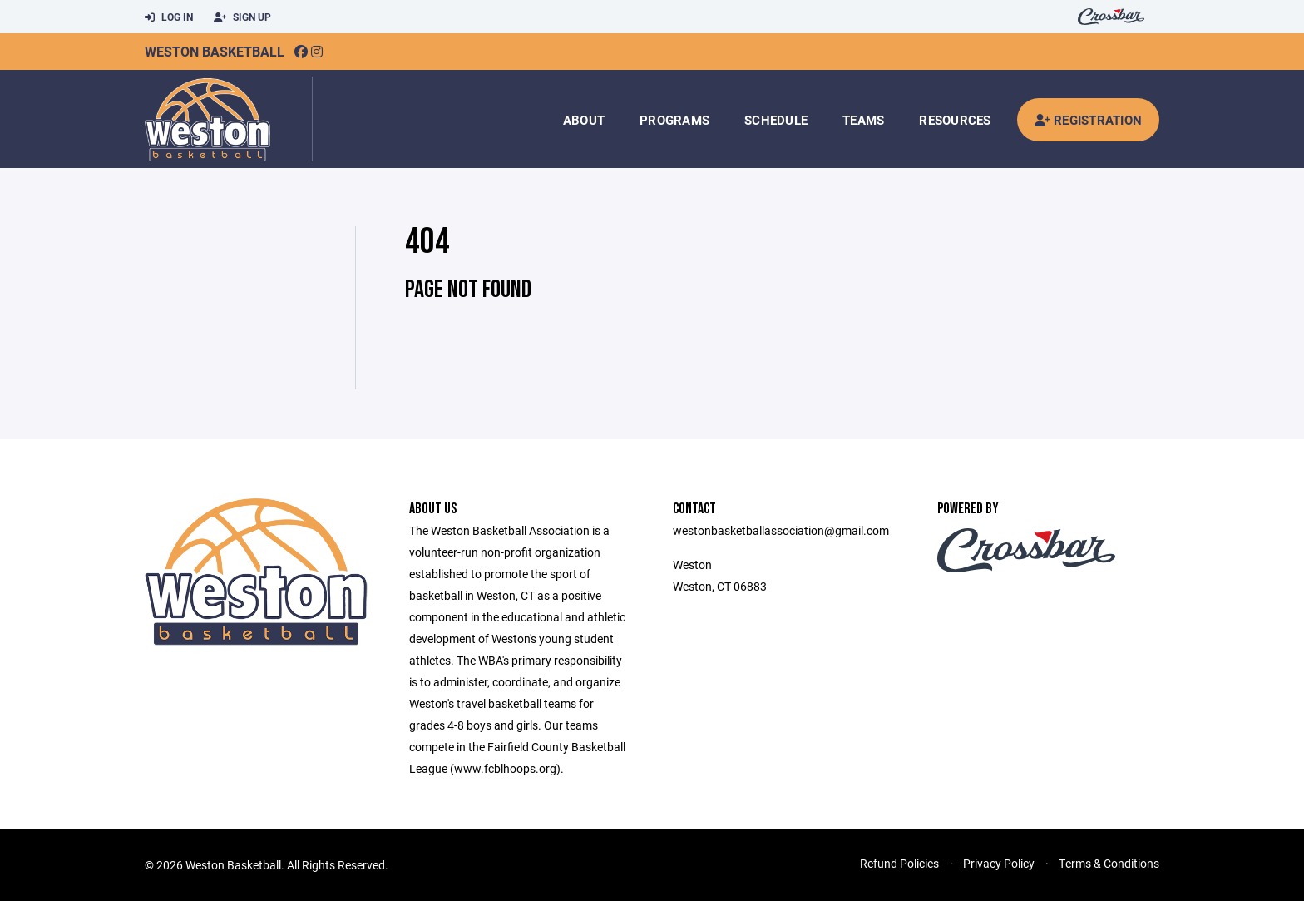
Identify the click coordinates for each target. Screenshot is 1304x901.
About (584, 119)
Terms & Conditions (1109, 863)
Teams (863, 119)
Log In (169, 17)
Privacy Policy (999, 863)
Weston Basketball (214, 51)
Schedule (776, 119)
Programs (674, 119)
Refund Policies (899, 863)
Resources (954, 119)
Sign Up (242, 17)
